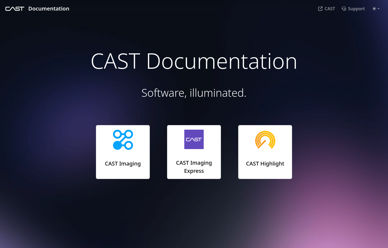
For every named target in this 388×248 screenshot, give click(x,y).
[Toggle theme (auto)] (376, 8)
